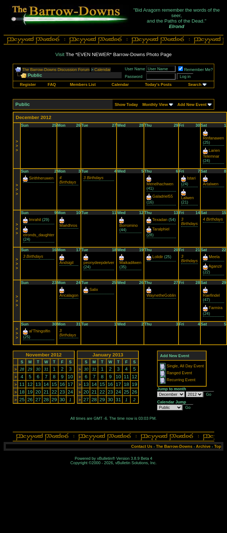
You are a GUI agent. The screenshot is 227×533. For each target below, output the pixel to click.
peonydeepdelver (98, 262)
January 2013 (108, 355)
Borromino (128, 225)
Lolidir (157, 256)
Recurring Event (181, 380)
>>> (17, 145)
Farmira (216, 307)
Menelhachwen (159, 184)
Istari (191, 178)
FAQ (52, 84)
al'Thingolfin (39, 331)
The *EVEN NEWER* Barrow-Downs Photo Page (119, 54)
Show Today (126, 104)
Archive (203, 446)
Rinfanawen (213, 138)
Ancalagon (68, 295)
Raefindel (211, 295)
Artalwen (211, 184)
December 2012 (33, 117)
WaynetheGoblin (161, 295)
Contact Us (141, 446)
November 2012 (44, 355)
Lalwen (187, 198)
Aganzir (215, 266)
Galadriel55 (162, 196)
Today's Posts (158, 84)
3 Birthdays (93, 177)
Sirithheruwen (41, 178)
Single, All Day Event (185, 366)
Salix (93, 289)
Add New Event (192, 104)
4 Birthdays (67, 179)
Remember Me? (195, 69)
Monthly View (155, 104)
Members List (83, 84)
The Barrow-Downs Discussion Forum (56, 69)
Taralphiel (160, 229)
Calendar (102, 69)
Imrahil (35, 219)
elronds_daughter (38, 235)
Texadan (160, 219)
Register (28, 84)
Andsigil (66, 262)
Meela (214, 256)
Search (194, 84)
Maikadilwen (130, 262)
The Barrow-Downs (174, 446)
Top (217, 446)
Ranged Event (179, 373)
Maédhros (68, 225)
